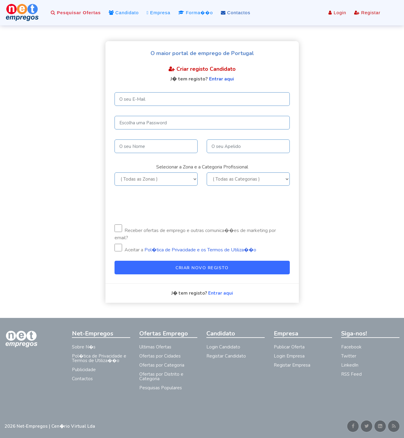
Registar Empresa (292, 365)
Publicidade (84, 370)
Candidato (124, 12)
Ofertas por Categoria (161, 365)
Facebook (351, 347)
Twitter (348, 356)
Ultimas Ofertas (155, 347)
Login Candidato (223, 347)
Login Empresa (289, 356)
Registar (367, 12)
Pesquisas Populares (160, 388)
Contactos (235, 12)
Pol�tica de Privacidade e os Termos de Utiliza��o (200, 250)
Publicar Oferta (289, 347)
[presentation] (160, 205)
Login (337, 12)
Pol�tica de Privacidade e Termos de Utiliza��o (99, 358)
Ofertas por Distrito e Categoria (161, 376)
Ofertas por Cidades (160, 356)
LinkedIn (349, 365)
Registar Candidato (226, 356)
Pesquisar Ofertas (76, 12)
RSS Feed (351, 374)
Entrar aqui (221, 79)
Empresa (158, 12)
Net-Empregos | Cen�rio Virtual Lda (56, 426)
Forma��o (195, 12)
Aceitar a (185, 248)
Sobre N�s (83, 347)
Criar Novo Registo (202, 268)
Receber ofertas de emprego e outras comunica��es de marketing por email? (195, 232)
